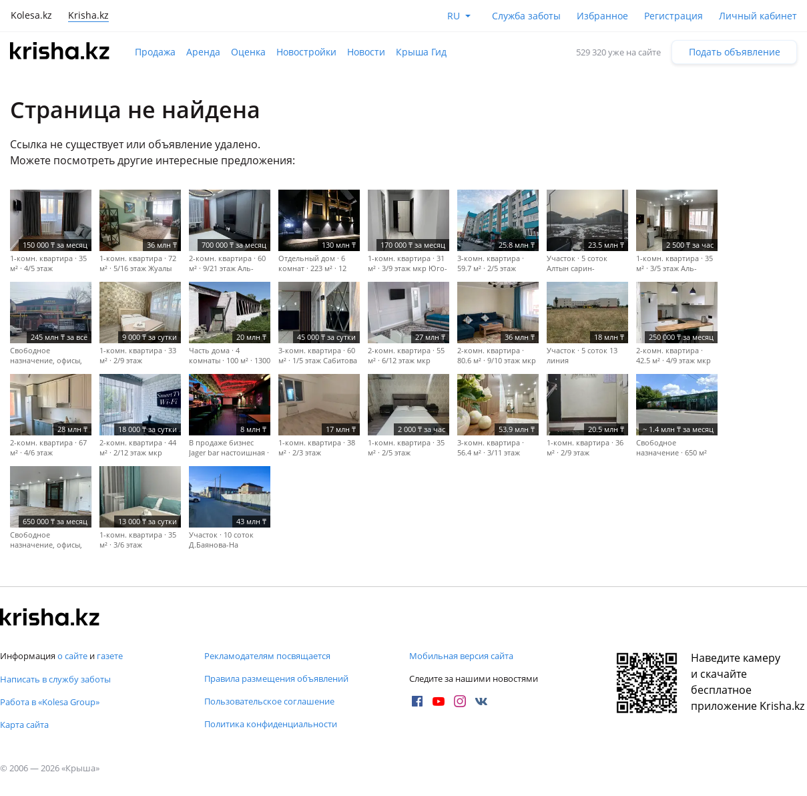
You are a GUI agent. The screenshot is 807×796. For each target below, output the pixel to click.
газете (110, 656)
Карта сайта (24, 725)
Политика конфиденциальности (270, 724)
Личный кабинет (758, 15)
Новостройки (306, 51)
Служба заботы (526, 15)
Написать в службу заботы (55, 679)
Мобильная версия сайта (461, 656)
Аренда (203, 51)
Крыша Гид (421, 51)
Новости (366, 51)
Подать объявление (734, 51)
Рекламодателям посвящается (267, 656)
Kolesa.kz (31, 15)
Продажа (155, 51)
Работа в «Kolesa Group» (49, 702)
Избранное (602, 15)
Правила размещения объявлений (276, 678)
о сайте (72, 656)
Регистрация (673, 15)
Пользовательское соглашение (269, 701)
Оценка (248, 51)
